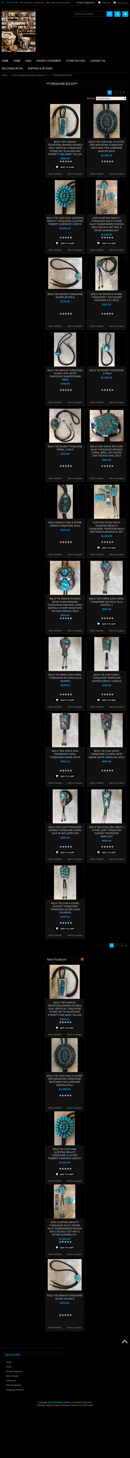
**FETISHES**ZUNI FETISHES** (19, 132)
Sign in (49, 3)
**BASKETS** (10, 97)
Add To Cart (65, 167)
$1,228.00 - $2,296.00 (13, 222)
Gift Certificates (26, 3)
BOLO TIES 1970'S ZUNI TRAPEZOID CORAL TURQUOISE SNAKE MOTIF (65, 754)
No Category (9, 201)
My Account (39, 3)
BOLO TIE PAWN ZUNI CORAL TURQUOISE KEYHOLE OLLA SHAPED (65, 677)
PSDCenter (87, 1405)
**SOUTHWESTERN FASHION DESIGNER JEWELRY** (18, 179)
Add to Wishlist (55, 174)
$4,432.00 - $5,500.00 (13, 240)
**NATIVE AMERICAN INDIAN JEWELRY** (29, 75)
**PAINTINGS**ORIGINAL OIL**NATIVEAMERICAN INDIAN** (20, 162)
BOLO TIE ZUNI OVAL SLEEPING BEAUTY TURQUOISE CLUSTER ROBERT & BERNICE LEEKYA (65, 221)
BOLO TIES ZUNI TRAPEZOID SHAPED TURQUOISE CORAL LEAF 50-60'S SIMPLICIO (65, 830)
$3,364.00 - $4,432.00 (13, 234)
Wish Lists (106, 3)
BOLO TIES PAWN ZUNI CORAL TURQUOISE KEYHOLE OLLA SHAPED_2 (106, 601)
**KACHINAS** (10, 138)
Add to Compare (75, 174)
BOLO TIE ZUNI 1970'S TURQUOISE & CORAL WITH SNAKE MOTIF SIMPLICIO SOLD (107, 754)
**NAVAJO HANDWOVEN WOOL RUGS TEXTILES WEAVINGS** (22, 170)
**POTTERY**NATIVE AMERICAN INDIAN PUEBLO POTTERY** (19, 188)
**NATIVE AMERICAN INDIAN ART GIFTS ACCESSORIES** (20, 145)
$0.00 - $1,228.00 (11, 217)
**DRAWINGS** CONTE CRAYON (19, 126)
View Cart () (122, 3)
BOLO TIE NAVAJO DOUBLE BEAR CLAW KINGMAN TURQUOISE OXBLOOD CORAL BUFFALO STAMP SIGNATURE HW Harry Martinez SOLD (65, 604)
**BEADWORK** (11, 112)
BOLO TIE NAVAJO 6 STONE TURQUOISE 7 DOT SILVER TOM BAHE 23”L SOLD (106, 297)
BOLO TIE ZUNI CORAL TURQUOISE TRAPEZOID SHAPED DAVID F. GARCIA (107, 677)
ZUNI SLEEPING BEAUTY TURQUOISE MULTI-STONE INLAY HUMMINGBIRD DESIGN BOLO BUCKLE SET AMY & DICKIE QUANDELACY (106, 224)
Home (4, 75)
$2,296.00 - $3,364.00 (13, 228)
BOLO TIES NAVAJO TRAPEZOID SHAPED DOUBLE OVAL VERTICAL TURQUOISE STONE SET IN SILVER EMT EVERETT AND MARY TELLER (65, 148)
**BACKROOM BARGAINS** (17, 91)
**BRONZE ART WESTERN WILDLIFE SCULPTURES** (21, 119)
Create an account (62, 3)
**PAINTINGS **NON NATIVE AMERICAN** (17, 104)
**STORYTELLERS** (13, 195)
